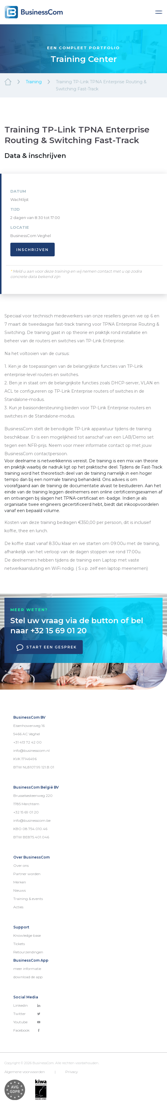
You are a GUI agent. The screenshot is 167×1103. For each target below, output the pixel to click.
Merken (19, 882)
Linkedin (26, 1005)
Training (34, 81)
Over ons (21, 865)
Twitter (26, 1013)
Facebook (26, 1030)
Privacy (71, 1072)
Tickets (19, 943)
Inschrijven (32, 249)
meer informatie (27, 968)
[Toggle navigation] (158, 12)
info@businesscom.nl (31, 750)
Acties (18, 907)
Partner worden (26, 874)
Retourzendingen (28, 952)
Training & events (28, 898)
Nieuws (19, 890)
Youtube (26, 1022)
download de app (28, 977)
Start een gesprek (46, 647)
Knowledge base (27, 935)
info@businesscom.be (32, 820)
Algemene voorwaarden (24, 1072)
